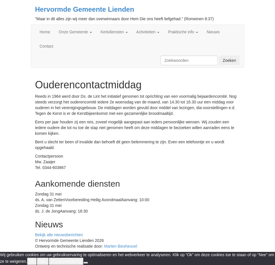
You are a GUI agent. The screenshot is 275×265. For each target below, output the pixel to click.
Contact (46, 46)
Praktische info (183, 32)
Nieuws (213, 32)
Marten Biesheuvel (120, 246)
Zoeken (229, 60)
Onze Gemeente (75, 32)
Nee (42, 261)
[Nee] (85, 263)
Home (45, 32)
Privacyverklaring (66, 261)
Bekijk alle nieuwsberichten (59, 235)
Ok (31, 261)
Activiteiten (148, 32)
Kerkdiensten (114, 32)
